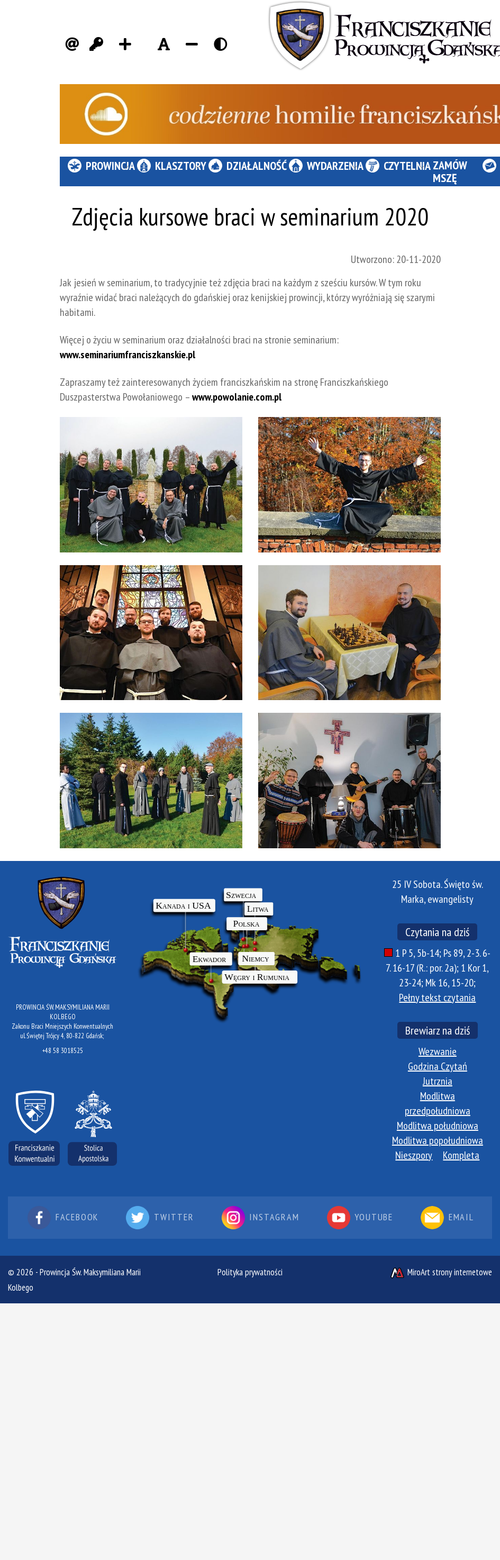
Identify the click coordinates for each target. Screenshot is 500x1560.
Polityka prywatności (250, 1272)
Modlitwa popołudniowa (437, 1140)
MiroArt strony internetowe (440, 1272)
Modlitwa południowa (437, 1125)
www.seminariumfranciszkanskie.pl (127, 354)
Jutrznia (437, 1081)
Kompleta (461, 1155)
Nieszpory (413, 1155)
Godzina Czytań (437, 1066)
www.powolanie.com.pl (236, 397)
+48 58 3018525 (62, 1050)
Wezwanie (438, 1051)
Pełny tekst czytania (437, 997)
